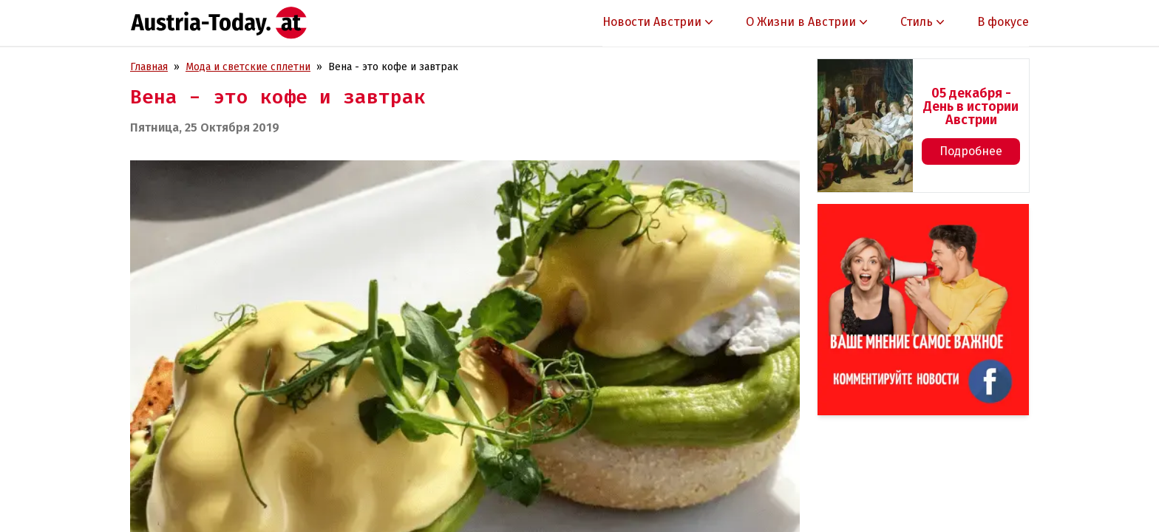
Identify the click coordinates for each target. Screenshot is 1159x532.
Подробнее (970, 151)
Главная (149, 67)
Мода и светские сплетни (248, 67)
